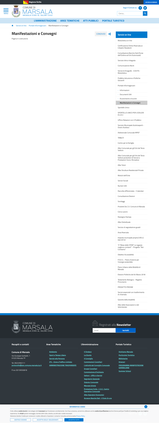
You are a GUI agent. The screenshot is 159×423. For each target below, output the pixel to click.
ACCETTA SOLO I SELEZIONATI (47, 420)
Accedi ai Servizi (151, 2)
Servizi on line (21, 25)
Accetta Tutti (73, 420)
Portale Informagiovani (37, 25)
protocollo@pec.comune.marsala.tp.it (27, 365)
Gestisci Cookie (20, 420)
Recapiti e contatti (20, 344)
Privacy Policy (80, 416)
